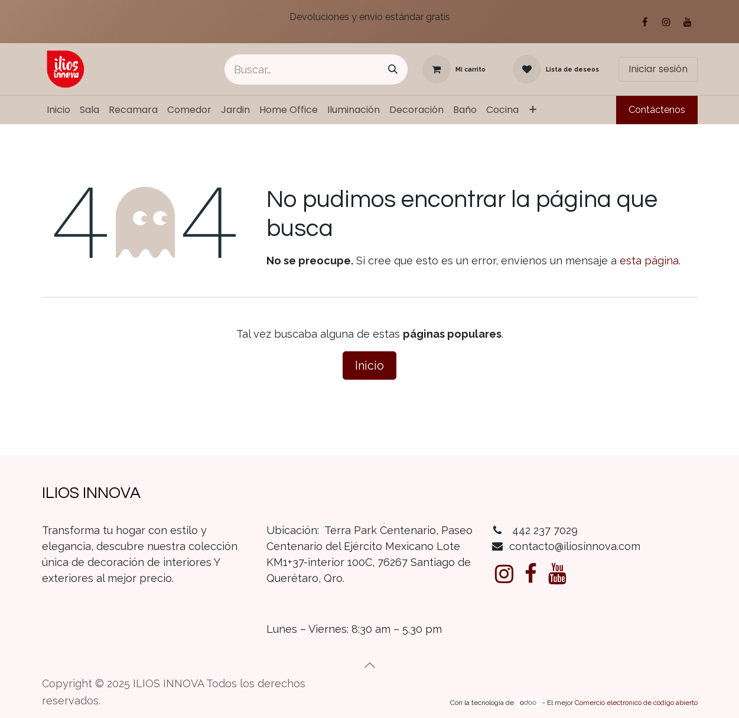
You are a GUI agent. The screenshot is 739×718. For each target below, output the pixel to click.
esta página (649, 260)
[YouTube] (687, 21)
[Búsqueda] (393, 69)
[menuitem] (58, 110)
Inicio (369, 365)
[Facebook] (645, 21)
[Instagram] (666, 21)
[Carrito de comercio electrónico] (454, 69)
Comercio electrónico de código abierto (636, 702)
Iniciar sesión (658, 69)
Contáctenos (657, 109)
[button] (370, 665)
